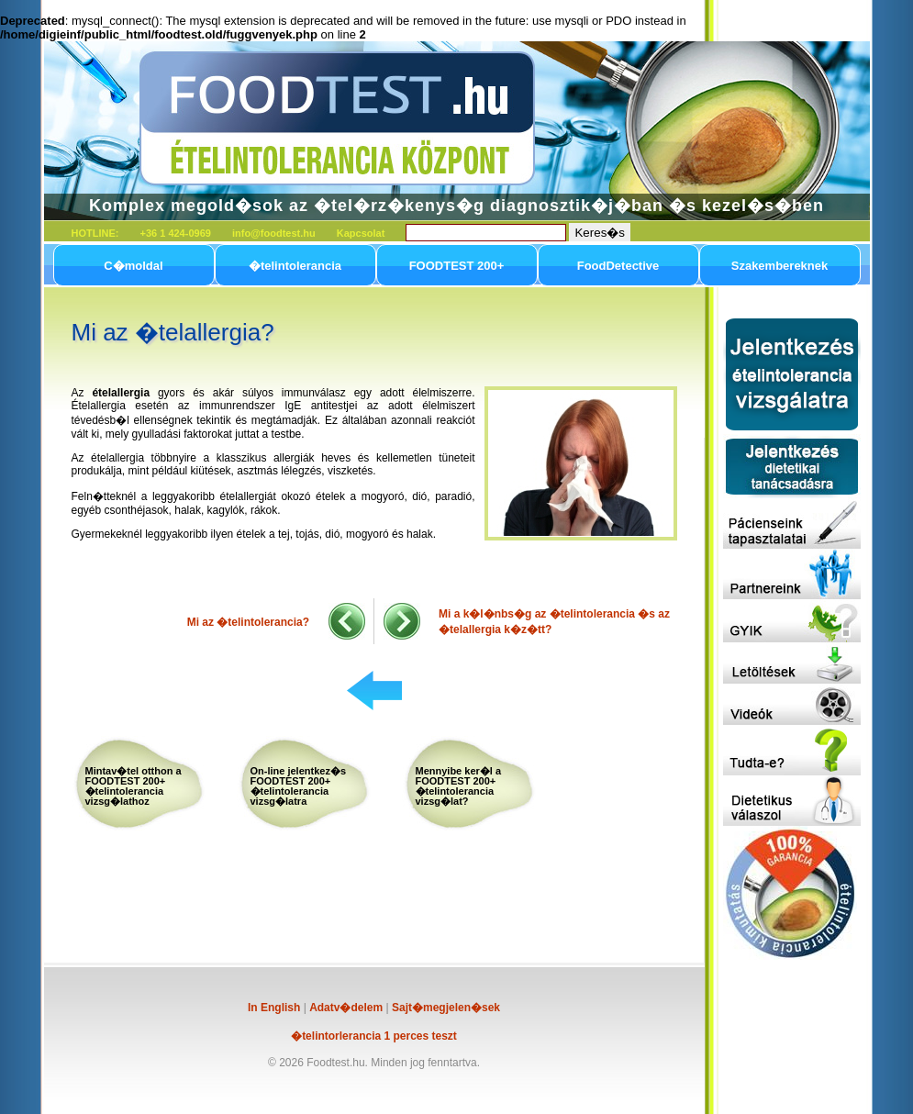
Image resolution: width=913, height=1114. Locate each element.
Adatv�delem (346, 1007)
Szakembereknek (780, 266)
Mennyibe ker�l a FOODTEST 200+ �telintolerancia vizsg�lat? (459, 786)
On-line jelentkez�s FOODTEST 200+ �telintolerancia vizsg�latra (299, 786)
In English (274, 1007)
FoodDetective (618, 266)
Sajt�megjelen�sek (446, 1007)
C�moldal (133, 266)
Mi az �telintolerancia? (248, 622)
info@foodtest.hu (274, 233)
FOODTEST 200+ (457, 266)
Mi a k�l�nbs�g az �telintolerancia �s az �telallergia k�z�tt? (554, 621)
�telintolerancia (295, 266)
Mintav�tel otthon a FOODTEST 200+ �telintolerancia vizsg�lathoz (133, 786)
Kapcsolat (361, 233)
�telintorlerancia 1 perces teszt (374, 1036)
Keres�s (599, 233)
